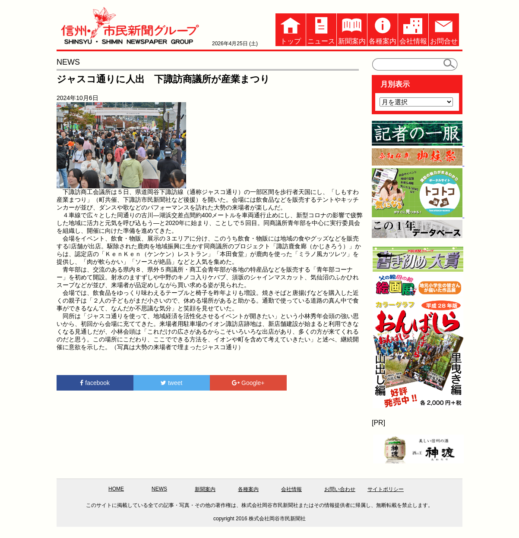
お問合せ (444, 29)
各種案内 (382, 29)
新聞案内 (352, 29)
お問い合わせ (339, 489)
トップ (290, 29)
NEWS (159, 489)
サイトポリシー (385, 489)
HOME (116, 489)
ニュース (321, 29)
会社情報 (413, 29)
